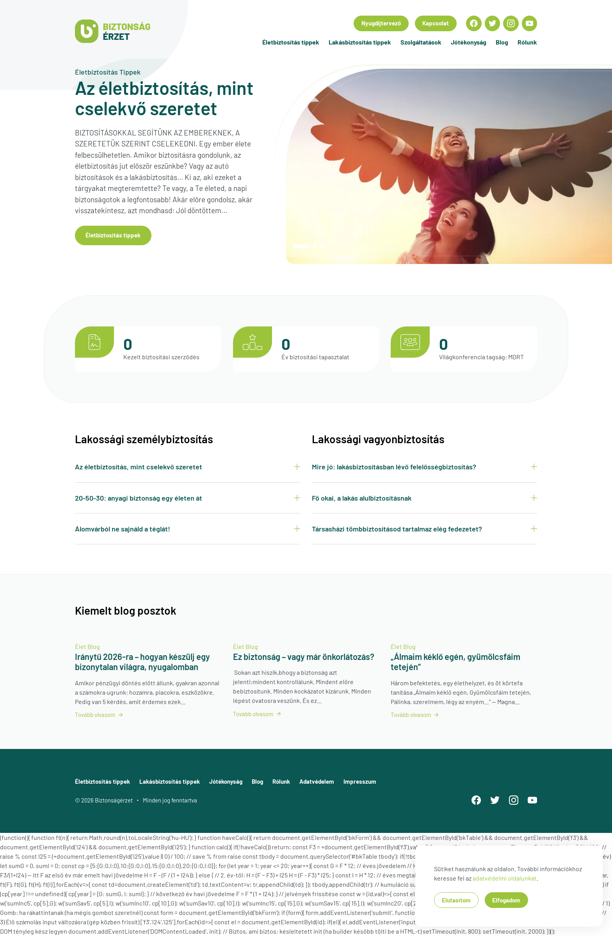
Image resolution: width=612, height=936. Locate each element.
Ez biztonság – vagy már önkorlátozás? (303, 656)
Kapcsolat (435, 23)
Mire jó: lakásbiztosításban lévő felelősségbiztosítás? (424, 466)
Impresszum (359, 781)
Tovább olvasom (99, 714)
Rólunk (527, 42)
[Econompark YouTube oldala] (529, 23)
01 (301, 246)
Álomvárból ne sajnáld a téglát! (187, 528)
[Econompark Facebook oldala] (474, 23)
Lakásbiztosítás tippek (360, 42)
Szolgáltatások (420, 42)
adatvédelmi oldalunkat (505, 878)
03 (322, 246)
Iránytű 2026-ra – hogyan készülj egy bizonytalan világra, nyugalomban (142, 661)
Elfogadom (506, 900)
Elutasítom (456, 900)
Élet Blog (87, 646)
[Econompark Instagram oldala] (511, 23)
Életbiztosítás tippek (290, 42)
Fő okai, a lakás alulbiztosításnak (424, 498)
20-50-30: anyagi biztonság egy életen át (187, 498)
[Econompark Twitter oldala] (492, 23)
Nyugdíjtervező (381, 23)
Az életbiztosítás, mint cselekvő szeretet (187, 466)
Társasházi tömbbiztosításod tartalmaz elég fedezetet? (424, 528)
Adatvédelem (316, 781)
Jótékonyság (468, 42)
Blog (502, 42)
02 (315, 246)
